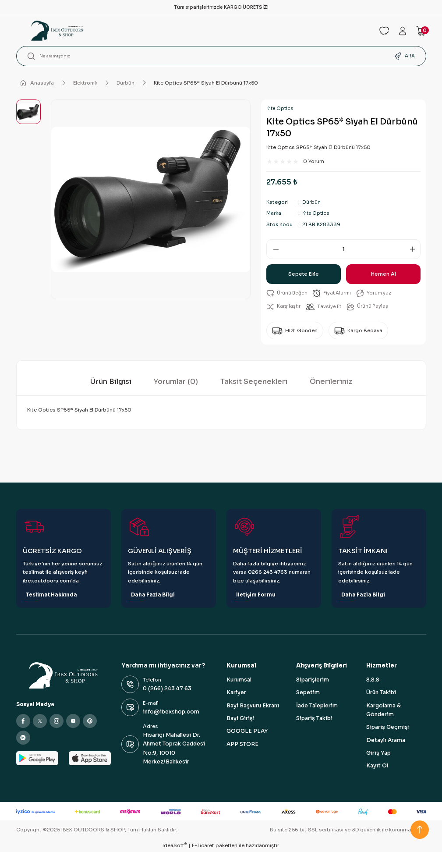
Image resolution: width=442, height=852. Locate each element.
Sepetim (308, 692)
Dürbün (311, 202)
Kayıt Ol (377, 766)
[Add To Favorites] (287, 293)
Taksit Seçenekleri (253, 382)
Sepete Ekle (303, 273)
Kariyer (236, 692)
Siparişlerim (312, 680)
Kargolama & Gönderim (383, 710)
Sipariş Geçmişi (388, 727)
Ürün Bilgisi (110, 382)
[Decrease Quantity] (272, 249)
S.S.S (372, 680)
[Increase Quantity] (414, 249)
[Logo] (192, 31)
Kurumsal (238, 680)
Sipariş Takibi (314, 718)
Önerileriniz (331, 382)
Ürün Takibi (381, 692)
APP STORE (242, 744)
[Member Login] (402, 30)
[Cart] (421, 30)
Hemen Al (383, 273)
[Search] (221, 56)
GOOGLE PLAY (247, 731)
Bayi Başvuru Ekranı (252, 706)
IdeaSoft (175, 845)
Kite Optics (279, 108)
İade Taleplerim (317, 706)
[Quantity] (343, 249)
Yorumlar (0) (176, 382)
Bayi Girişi (240, 718)
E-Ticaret (203, 846)
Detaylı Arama (385, 740)
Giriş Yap (378, 753)
